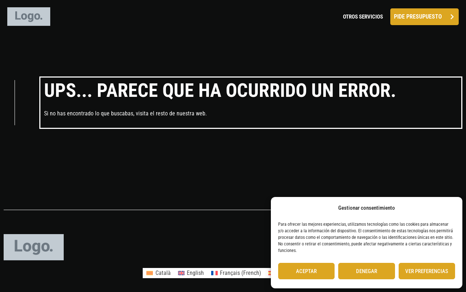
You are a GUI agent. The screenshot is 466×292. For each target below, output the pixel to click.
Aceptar (306, 271)
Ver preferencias (426, 271)
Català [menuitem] (163, 272)
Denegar (366, 271)
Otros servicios (363, 16)
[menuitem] (158, 273)
